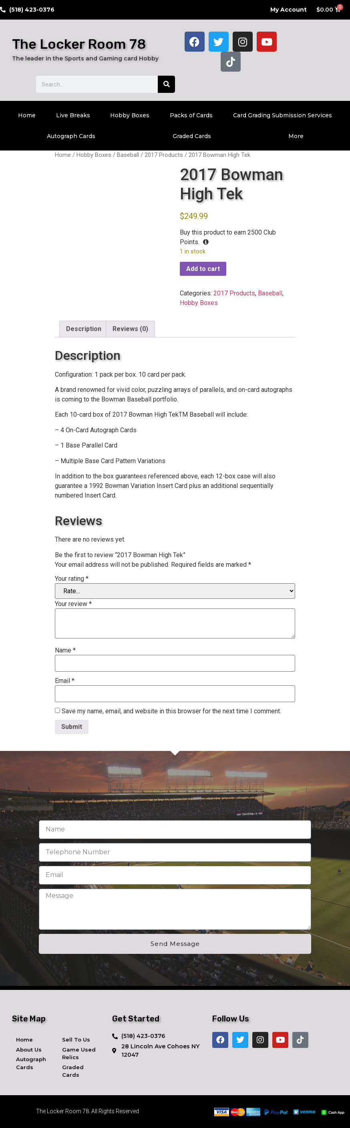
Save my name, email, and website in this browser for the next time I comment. (171, 711)
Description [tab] (83, 329)
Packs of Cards (191, 115)
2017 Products (164, 155)
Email (64, 681)
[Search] (166, 84)
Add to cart (203, 269)
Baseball (128, 155)
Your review (73, 604)
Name (65, 650)
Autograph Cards (71, 136)
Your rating (72, 579)
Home (27, 115)
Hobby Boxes (129, 115)
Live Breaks (73, 115)
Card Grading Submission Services (282, 115)
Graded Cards (192, 136)
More (296, 136)
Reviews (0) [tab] (130, 329)
